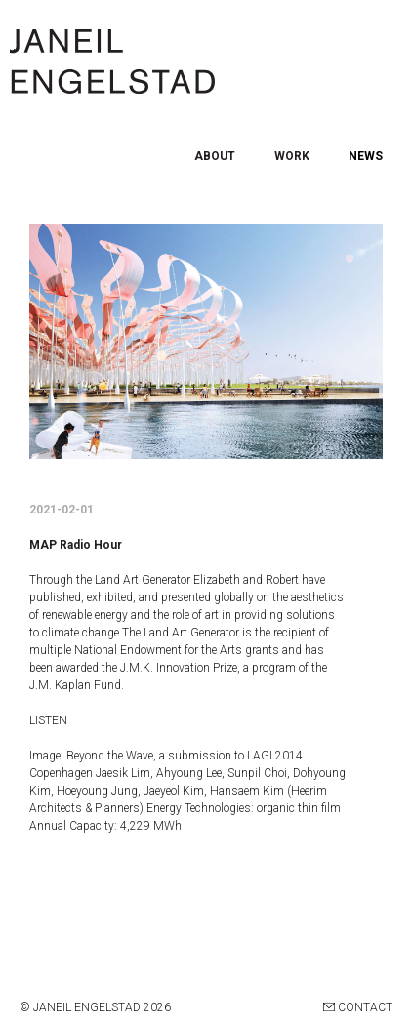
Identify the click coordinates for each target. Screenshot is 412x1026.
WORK (291, 156)
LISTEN (48, 720)
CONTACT (357, 1007)
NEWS (366, 156)
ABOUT (214, 156)
